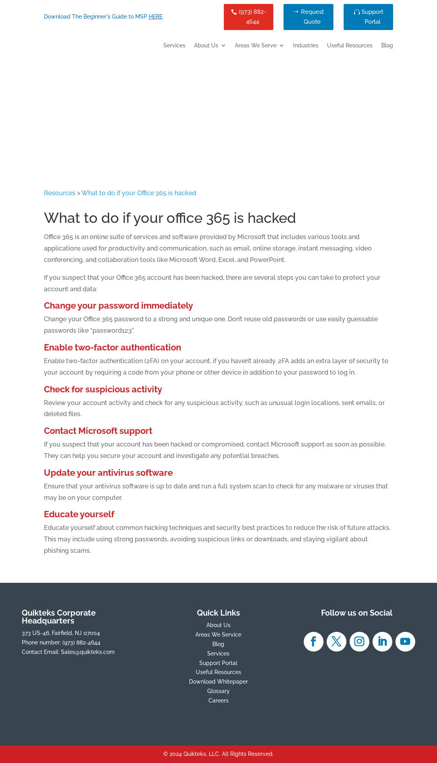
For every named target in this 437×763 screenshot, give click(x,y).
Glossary (218, 691)
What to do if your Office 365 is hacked (138, 193)
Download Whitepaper (218, 681)
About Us (206, 46)
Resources (60, 193)
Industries (305, 46)
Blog (387, 46)
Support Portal (372, 17)
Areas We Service (218, 634)
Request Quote (312, 17)
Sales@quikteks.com (88, 652)
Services (174, 46)
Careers (218, 700)
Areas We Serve (255, 46)
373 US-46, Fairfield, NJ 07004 (61, 633)
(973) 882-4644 (252, 17)
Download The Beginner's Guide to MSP (103, 16)
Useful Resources (350, 46)
